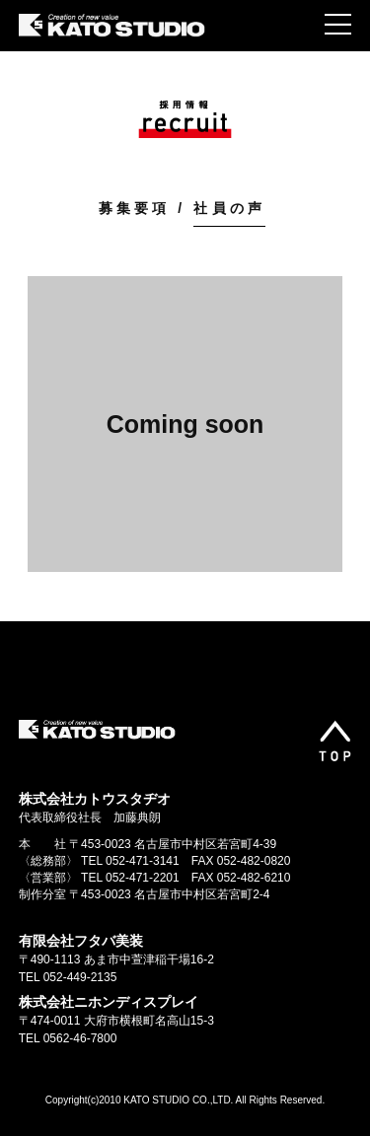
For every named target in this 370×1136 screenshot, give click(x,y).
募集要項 (135, 208)
